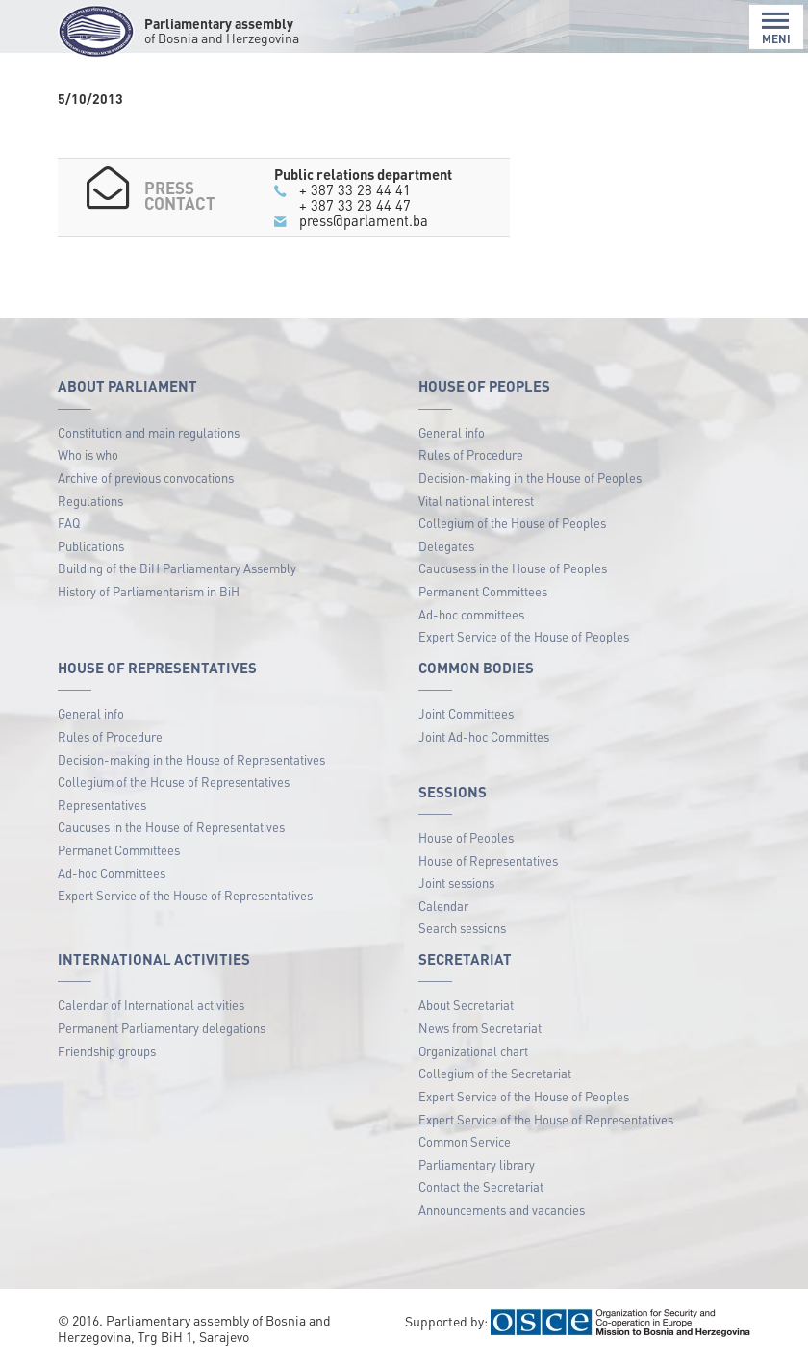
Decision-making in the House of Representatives (191, 759)
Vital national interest (476, 501)
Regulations (90, 501)
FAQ (69, 523)
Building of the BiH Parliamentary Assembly (177, 568)
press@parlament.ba (363, 220)
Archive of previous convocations (146, 477)
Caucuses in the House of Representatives (171, 827)
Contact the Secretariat (480, 1186)
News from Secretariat (480, 1028)
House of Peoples (466, 837)
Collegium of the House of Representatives (174, 781)
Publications (91, 546)
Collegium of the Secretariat (494, 1073)
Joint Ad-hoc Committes (483, 736)
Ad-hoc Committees (111, 873)
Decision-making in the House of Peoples (530, 477)
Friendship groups (107, 1051)
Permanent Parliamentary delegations (161, 1028)
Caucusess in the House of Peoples (512, 568)
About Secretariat (466, 1005)
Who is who (88, 454)
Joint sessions (456, 882)
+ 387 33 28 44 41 (355, 189)
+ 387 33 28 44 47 (355, 205)
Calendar (443, 905)
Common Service (464, 1141)
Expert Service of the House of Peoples (523, 636)
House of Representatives (488, 860)
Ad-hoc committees (471, 614)
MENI (776, 28)
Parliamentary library (476, 1164)
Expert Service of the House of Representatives (185, 895)
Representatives (102, 804)
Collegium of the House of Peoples (512, 523)
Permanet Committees (119, 850)
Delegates (446, 546)
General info (451, 432)
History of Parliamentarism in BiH (149, 591)
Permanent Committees (482, 591)
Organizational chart (473, 1051)
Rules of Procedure (470, 454)
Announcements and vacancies (501, 1209)
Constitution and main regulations (149, 432)
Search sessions (462, 928)
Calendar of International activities (151, 1005)
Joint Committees (466, 713)
